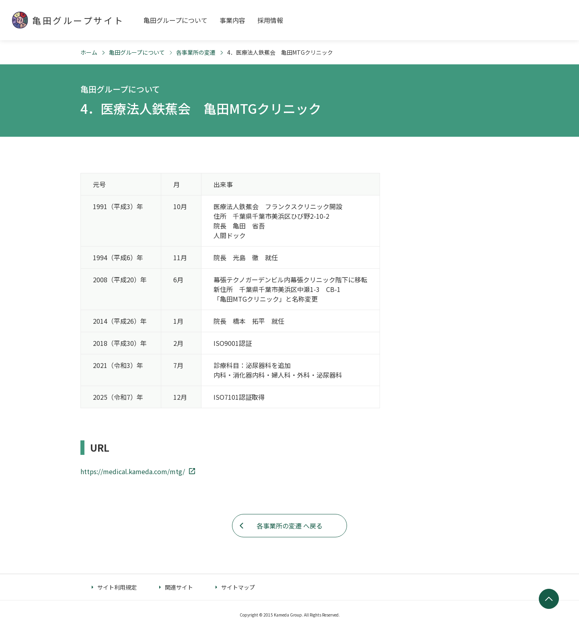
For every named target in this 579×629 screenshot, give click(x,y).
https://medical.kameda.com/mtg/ (132, 471)
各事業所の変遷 (196, 52)
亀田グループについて (137, 52)
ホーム (88, 52)
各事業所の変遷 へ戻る (289, 525)
